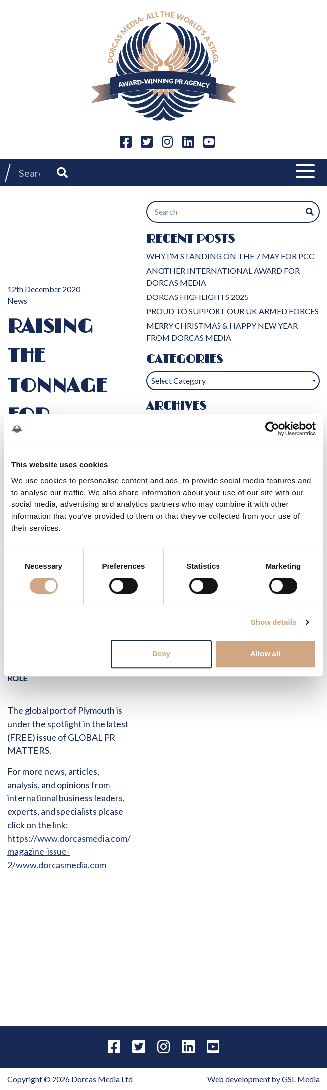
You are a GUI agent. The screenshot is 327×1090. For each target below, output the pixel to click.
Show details (274, 622)
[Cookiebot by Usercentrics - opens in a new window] (272, 428)
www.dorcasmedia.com (61, 864)
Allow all (265, 653)
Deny (161, 653)
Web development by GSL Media (263, 1079)
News (17, 300)
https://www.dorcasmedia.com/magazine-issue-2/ (69, 851)
